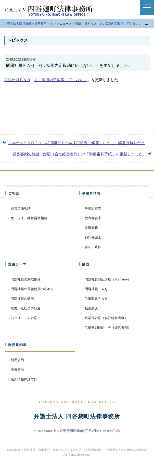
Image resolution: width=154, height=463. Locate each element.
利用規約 (17, 360)
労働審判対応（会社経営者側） (108, 328)
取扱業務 (91, 228)
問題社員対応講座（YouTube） (108, 279)
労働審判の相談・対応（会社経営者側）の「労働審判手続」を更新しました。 (79, 154)
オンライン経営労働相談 (29, 218)
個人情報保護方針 (24, 379)
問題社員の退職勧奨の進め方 (32, 289)
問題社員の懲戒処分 (26, 279)
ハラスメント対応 (24, 318)
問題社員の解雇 (22, 299)
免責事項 (17, 369)
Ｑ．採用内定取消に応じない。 (60, 80)
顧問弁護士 (93, 237)
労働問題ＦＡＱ (96, 299)
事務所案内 (93, 208)
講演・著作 (93, 247)
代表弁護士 (93, 218)
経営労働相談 (21, 208)
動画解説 (91, 308)
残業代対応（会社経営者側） (106, 318)
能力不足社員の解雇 (26, 308)
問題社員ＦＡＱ (17, 80)
